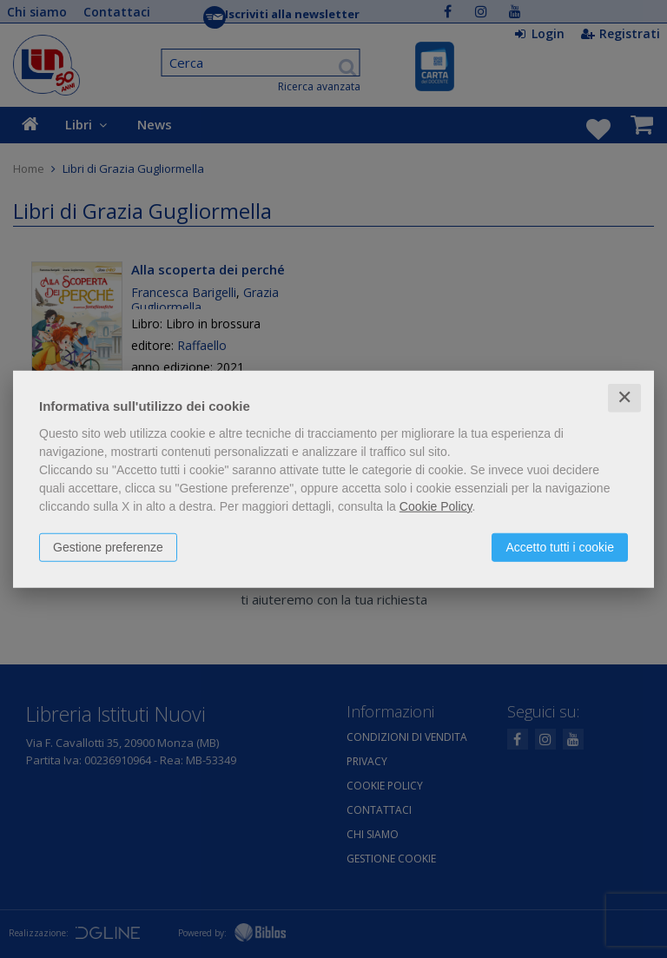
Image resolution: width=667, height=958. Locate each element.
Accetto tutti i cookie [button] (559, 547)
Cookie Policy (436, 506)
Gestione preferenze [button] (108, 547)
